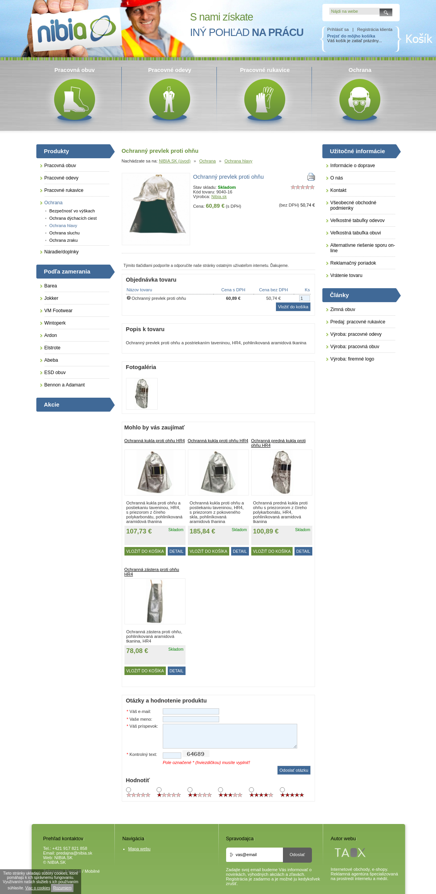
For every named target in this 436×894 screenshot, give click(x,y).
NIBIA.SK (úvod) (175, 161)
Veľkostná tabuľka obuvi (355, 233)
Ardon (50, 335)
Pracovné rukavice (63, 190)
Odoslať (297, 854)
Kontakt (338, 190)
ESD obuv (55, 372)
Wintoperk (55, 323)
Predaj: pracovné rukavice (357, 322)
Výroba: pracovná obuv (355, 346)
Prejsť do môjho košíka (351, 36)
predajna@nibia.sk (74, 853)
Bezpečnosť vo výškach (72, 211)
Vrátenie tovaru (346, 275)
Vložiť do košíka (145, 551)
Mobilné (92, 871)
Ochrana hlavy (238, 161)
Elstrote (52, 347)
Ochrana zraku (63, 240)
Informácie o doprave (352, 165)
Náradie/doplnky (61, 252)
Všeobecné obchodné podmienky (353, 205)
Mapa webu (139, 848)
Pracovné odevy (61, 178)
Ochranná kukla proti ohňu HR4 (154, 440)
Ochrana (207, 161)
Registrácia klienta (374, 29)
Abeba (51, 360)
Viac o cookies (37, 888)
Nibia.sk (219, 196)
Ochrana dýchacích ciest (73, 218)
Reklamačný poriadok (353, 263)
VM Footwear (58, 310)
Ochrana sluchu (64, 233)
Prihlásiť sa (338, 29)
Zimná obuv (342, 309)
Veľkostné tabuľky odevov (357, 220)
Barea (50, 286)
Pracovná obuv (60, 165)
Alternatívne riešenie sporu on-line (362, 248)
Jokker (51, 298)
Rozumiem (62, 888)
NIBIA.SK (63, 857)
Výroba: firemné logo (352, 359)
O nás (336, 178)
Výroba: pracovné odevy (356, 334)
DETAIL (177, 551)
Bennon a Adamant (64, 385)
